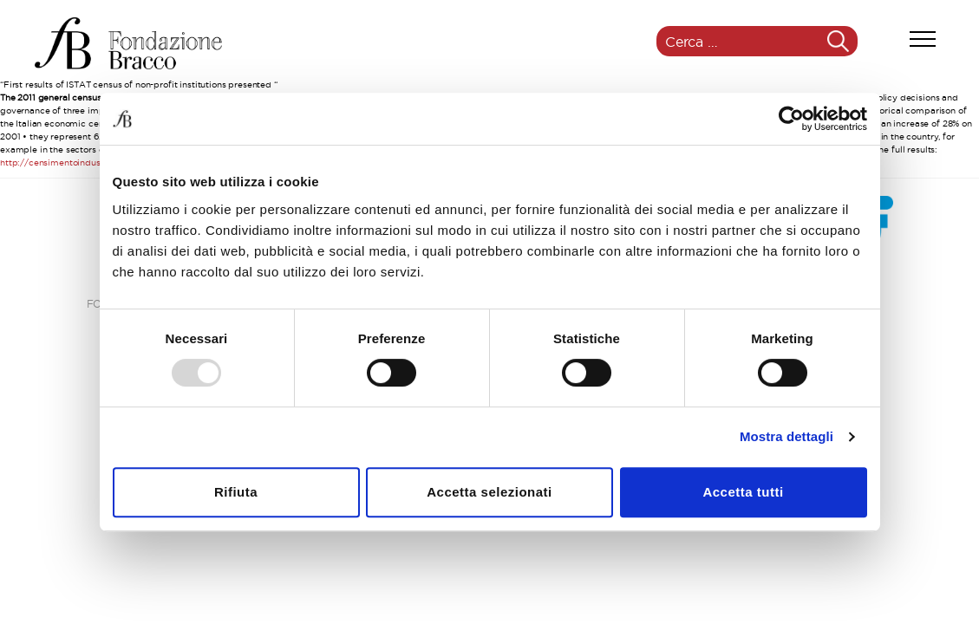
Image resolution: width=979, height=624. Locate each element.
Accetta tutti (742, 491)
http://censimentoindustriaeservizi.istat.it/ (89, 162)
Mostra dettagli (786, 436)
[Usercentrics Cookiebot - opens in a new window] (791, 119)
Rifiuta (236, 491)
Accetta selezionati (489, 491)
